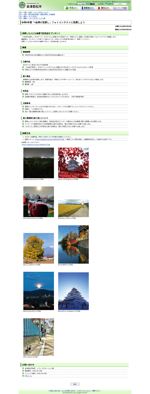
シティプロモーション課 (36, 18)
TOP (20, 12)
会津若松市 (35, 5)
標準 (77, 4)
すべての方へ (32, 16)
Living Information (83, 1)
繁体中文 (115, 1)
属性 (25, 16)
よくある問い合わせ (68, 390)
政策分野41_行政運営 (47, 14)
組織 (25, 18)
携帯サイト (96, 390)
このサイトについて (84, 390)
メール (29, 376)
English (102, 1)
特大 (84, 4)
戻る (75, 384)
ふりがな (101, 4)
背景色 (88, 4)
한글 (120, 1)
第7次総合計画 (33, 14)
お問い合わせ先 (54, 390)
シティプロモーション (41, 12)
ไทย (123, 1)
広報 (29, 12)
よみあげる (110, 4)
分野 (25, 12)
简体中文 (109, 1)
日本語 (127, 1)
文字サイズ (72, 4)
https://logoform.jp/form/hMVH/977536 (49, 139)
